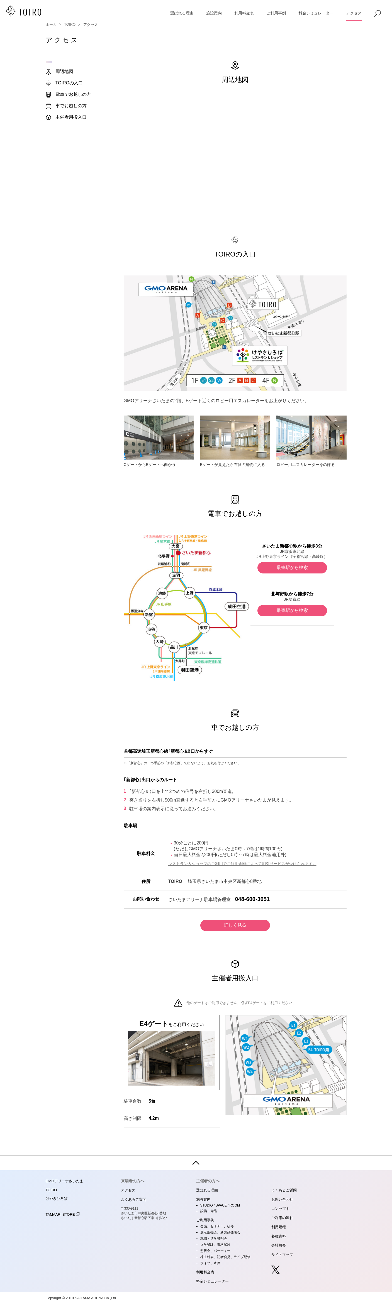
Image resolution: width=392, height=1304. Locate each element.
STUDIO (206, 1205)
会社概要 (278, 1245)
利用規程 (278, 1227)
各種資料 (278, 1236)
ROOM (235, 1205)
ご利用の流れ (282, 1218)
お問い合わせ (282, 1199)
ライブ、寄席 (210, 1263)
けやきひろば (56, 1198)
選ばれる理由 (182, 13)
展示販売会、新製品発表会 (220, 1232)
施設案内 (214, 13)
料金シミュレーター (315, 13)
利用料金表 (244, 13)
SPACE (221, 1205)
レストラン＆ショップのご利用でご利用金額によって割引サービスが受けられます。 (242, 863)
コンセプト (280, 1209)
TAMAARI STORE (63, 1214)
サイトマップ (282, 1254)
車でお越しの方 (66, 106)
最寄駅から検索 (292, 567)
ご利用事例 (276, 13)
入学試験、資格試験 (215, 1245)
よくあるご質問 (133, 1199)
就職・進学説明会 (213, 1238)
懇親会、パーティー (215, 1251)
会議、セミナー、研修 (217, 1226)
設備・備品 (208, 1211)
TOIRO (70, 24)
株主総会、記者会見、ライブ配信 (225, 1257)
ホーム (51, 25)
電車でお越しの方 (68, 94)
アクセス (354, 13)
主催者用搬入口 (66, 117)
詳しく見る (235, 925)
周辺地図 (59, 72)
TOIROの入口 (64, 83)
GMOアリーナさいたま (64, 1181)
